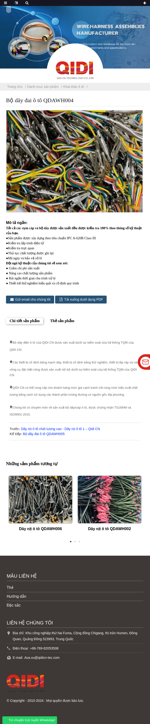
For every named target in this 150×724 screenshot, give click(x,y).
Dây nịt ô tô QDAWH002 (109, 529)
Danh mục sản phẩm (43, 87)
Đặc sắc (14, 605)
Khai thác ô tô (73, 87)
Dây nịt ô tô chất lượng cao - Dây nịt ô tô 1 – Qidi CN (60, 429)
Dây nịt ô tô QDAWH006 (40, 529)
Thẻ (10, 587)
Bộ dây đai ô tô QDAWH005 (44, 434)
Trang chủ (15, 87)
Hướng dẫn (16, 596)
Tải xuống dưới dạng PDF (84, 299)
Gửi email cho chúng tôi (33, 299)
